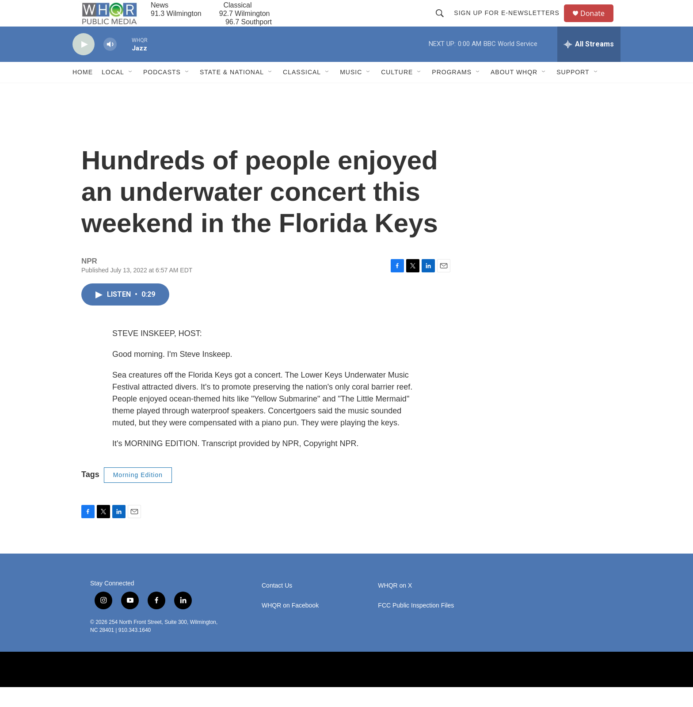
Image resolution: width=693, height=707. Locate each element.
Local (113, 92)
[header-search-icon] (443, 23)
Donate (598, 23)
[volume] (110, 64)
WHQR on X (395, 605)
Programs (452, 92)
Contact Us (277, 605)
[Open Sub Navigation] (130, 92)
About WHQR (514, 92)
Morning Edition (138, 494)
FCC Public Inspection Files (416, 625)
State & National (232, 92)
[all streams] (589, 64)
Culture (397, 92)
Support (572, 92)
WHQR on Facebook (290, 625)
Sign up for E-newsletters (511, 23)
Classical (302, 92)
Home (82, 92)
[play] (83, 64)
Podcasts (162, 92)
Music (351, 92)
